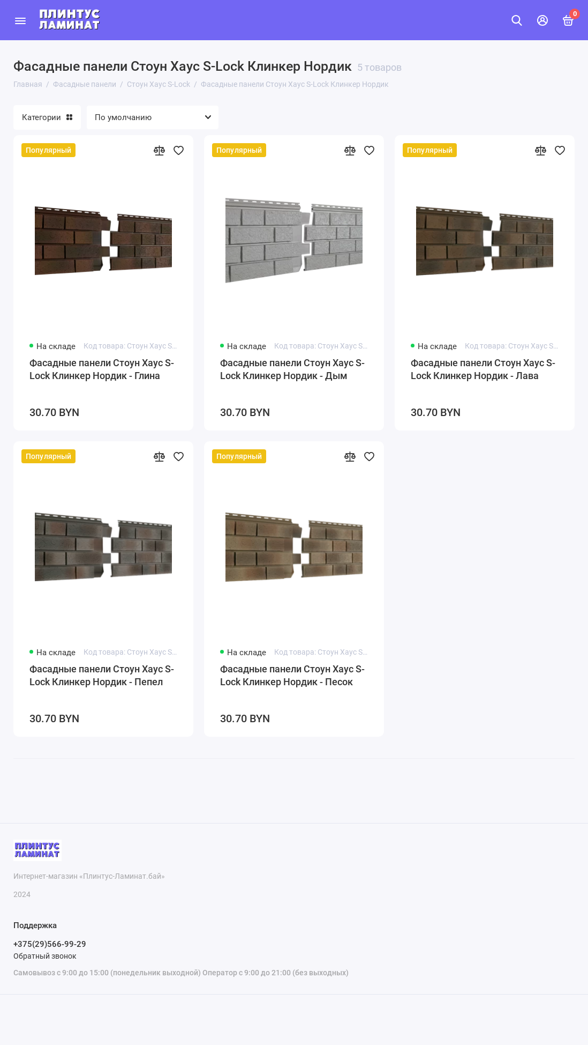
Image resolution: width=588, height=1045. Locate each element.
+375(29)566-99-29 (49, 944)
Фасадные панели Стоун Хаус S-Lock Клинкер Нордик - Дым (292, 369)
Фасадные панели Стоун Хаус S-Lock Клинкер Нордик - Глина (101, 369)
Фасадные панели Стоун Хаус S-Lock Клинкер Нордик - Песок (292, 675)
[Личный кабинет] (542, 20)
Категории (47, 117)
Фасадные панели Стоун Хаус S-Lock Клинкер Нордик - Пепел (101, 675)
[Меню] (20, 20)
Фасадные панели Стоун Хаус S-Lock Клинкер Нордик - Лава (483, 369)
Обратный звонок (45, 956)
